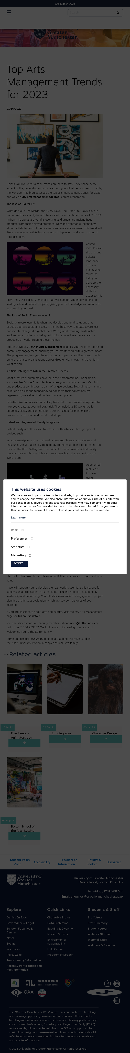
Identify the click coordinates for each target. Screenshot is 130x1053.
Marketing (18, 555)
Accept (18, 563)
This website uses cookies (36, 490)
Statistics (17, 547)
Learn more (18, 517)
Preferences (19, 538)
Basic (14, 530)
